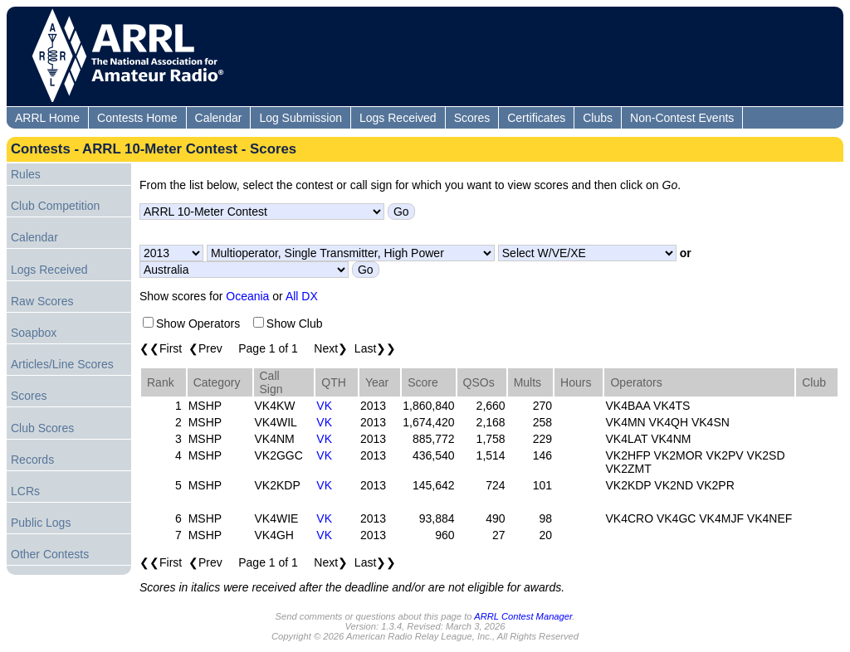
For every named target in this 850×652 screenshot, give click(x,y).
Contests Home (137, 117)
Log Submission (300, 117)
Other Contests (50, 554)
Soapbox (33, 332)
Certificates (536, 117)
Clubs (598, 117)
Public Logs (41, 522)
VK (324, 405)
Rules (26, 174)
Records (32, 459)
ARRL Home (47, 117)
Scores (472, 117)
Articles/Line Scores (62, 364)
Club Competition (55, 205)
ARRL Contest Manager (523, 616)
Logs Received (398, 117)
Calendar (218, 117)
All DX (302, 296)
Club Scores (42, 428)
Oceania (247, 296)
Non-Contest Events (682, 117)
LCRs (25, 491)
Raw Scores (42, 301)
